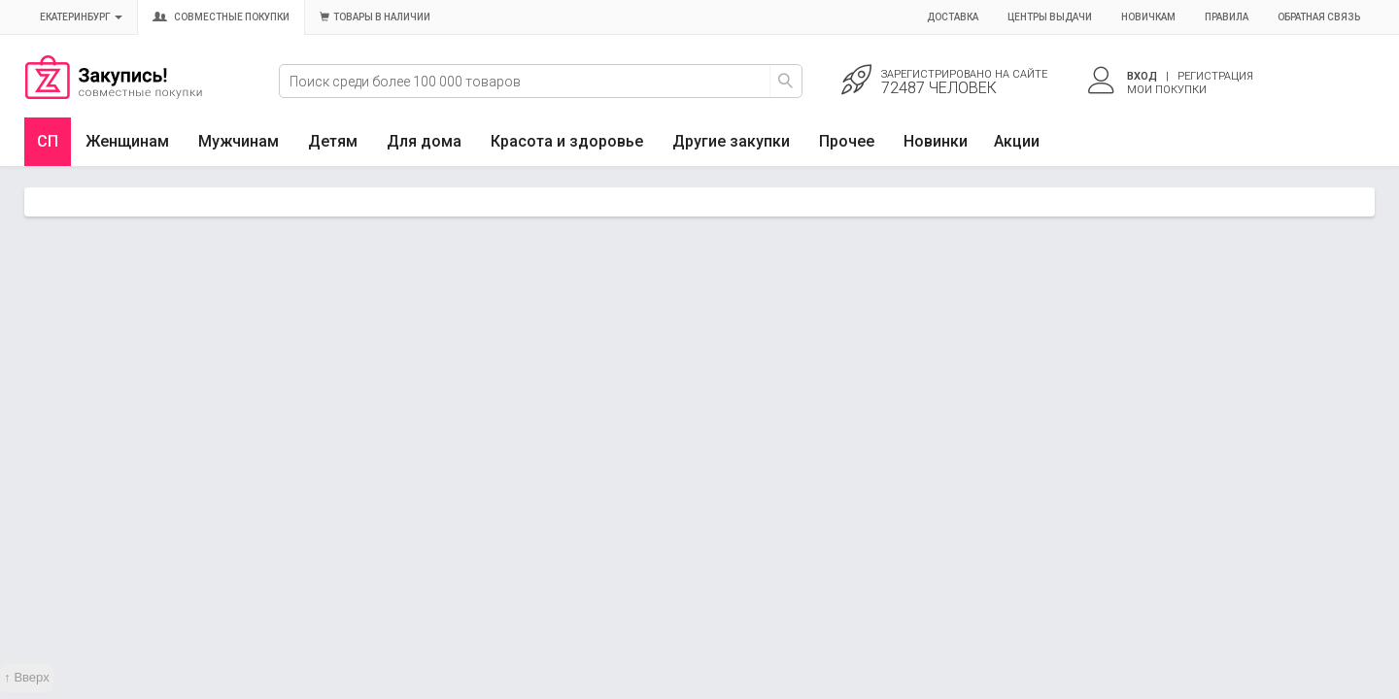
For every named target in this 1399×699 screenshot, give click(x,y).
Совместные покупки (221, 17)
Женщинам (127, 141)
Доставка (952, 17)
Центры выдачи (1049, 17)
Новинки (936, 141)
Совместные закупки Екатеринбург (113, 94)
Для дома (424, 141)
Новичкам (1148, 17)
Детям (333, 141)
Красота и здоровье (567, 141)
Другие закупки (731, 141)
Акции (1017, 141)
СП (47, 141)
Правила (1226, 17)
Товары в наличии (375, 17)
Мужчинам (238, 141)
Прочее (846, 141)
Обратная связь (1319, 17)
